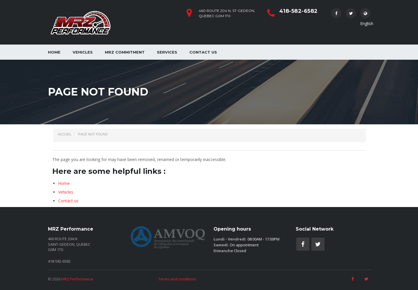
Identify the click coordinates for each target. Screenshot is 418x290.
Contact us (203, 52)
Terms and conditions (177, 279)
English (365, 14)
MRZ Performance (77, 279)
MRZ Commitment (125, 52)
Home (54, 52)
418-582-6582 (298, 11)
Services (167, 52)
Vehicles (83, 52)
